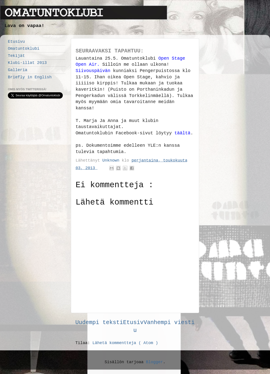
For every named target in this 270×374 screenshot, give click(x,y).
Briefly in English (30, 77)
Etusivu (16, 41)
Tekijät (16, 56)
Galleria (17, 70)
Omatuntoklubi (23, 48)
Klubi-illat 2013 (27, 63)
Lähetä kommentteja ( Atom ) (125, 343)
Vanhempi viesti (169, 322)
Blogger (154, 362)
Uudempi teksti (99, 322)
